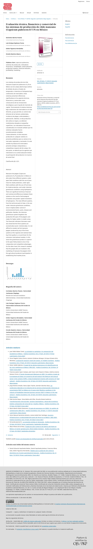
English (67, 24)
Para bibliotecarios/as (71, 43)
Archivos (36, 13)
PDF (41, 64)
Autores (44, 13)
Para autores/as (69, 40)
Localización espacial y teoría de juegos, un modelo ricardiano (35, 360)
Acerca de (13, 13)
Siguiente (55, 435)
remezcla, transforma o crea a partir (28, 529)
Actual (29, 13)
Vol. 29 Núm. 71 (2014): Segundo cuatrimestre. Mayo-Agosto (34, 19)
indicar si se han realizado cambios (72, 521)
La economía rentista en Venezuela (33, 422)
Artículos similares (13, 348)
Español (67, 27)
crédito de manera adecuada (32, 521)
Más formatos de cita (44, 112)
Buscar (22, 13)
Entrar (88, 1)
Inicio (5, 13)
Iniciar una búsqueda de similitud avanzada (29, 439)
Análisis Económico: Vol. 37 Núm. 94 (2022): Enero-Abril (26, 420)
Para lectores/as (69, 38)
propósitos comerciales (49, 526)
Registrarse (81, 1)
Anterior (10, 435)
